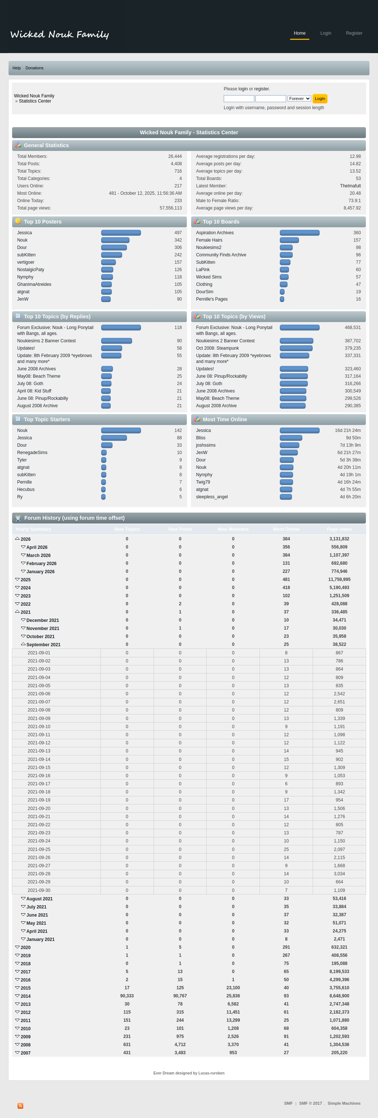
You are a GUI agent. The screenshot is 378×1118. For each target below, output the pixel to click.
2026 (26, 539)
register (261, 88)
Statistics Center (35, 101)
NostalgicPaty (30, 269)
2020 (26, 947)
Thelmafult (350, 185)
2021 (26, 612)
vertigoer (25, 262)
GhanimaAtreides (34, 284)
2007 (26, 1053)
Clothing (204, 284)
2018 (26, 963)
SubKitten (205, 262)
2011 (26, 1020)
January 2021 (41, 939)
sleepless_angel (212, 496)
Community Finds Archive (221, 254)
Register (354, 33)
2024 (26, 588)
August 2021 (39, 898)
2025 (26, 579)
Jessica (24, 232)
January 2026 (41, 571)
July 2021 (37, 907)
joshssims (206, 445)
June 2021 (37, 915)
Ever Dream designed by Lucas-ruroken (189, 1073)
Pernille (24, 482)
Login (325, 33)
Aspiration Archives (215, 232)
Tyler (22, 460)
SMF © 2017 (310, 1103)
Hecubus (25, 489)
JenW (22, 299)
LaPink (203, 269)
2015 (26, 988)
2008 (26, 1045)
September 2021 (44, 644)
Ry (20, 496)
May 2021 (36, 923)
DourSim (204, 291)
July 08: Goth (30, 383)
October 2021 (41, 636)
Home (300, 33)
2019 (26, 955)
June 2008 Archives (36, 368)
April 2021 (36, 931)
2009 (26, 1036)
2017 (26, 972)
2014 (26, 996)
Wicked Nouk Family (34, 95)
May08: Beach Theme (38, 376)
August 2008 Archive (37, 405)
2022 (26, 604)
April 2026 (36, 547)
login (243, 88)
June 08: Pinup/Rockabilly (42, 398)
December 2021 (43, 620)
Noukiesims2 (208, 247)
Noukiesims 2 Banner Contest (46, 340)
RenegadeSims (32, 452)
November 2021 (43, 628)
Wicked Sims (208, 277)
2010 (26, 1028)
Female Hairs (209, 240)
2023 (26, 596)
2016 (26, 980)
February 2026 (41, 563)
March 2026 (39, 555)
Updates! (26, 348)
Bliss (200, 437)
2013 (26, 1004)
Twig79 (203, 482)
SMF (288, 1103)
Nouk (22, 240)
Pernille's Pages (212, 299)
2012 (26, 1012)
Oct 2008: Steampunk (217, 348)
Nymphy (25, 277)
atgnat (23, 291)
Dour (22, 247)
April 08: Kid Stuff (34, 391)
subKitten (26, 254)
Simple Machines (344, 1103)
